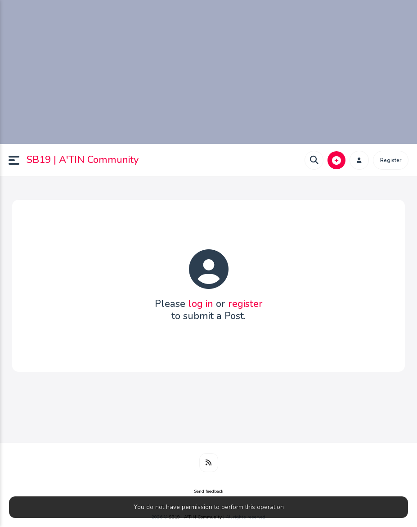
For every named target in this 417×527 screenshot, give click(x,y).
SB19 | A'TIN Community (83, 160)
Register (390, 160)
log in (200, 304)
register (245, 304)
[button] (18, 160)
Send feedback (208, 491)
